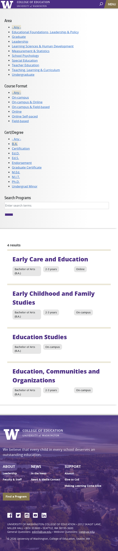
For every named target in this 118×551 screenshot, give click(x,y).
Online (17, 111)
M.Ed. (16, 172)
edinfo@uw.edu (41, 532)
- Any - (16, 27)
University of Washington (7, 4)
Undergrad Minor (24, 186)
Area (8, 20)
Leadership (20, 41)
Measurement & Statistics (30, 51)
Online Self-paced (25, 116)
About (9, 466)
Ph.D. (16, 182)
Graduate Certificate (27, 167)
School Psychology (25, 55)
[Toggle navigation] (112, 4)
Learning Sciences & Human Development (43, 46)
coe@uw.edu (87, 532)
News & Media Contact (45, 479)
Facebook (11, 515)
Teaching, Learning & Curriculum (36, 70)
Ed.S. (15, 158)
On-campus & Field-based (31, 107)
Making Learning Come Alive (83, 486)
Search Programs (17, 197)
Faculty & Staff (12, 479)
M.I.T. (16, 177)
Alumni (69, 473)
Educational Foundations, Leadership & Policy (45, 32)
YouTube (37, 515)
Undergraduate (23, 74)
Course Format (15, 85)
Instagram (28, 515)
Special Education (25, 60)
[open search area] (101, 4)
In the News (38, 473)
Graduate (19, 37)
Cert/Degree (13, 132)
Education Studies (39, 336)
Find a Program (16, 496)
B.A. (15, 144)
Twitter (20, 515)
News (36, 466)
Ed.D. (16, 153)
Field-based (20, 121)
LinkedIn (45, 515)
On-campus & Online (27, 102)
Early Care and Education (50, 259)
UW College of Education (40, 4)
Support (73, 466)
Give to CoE (72, 479)
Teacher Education (25, 65)
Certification (21, 148)
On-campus (20, 97)
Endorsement (22, 163)
